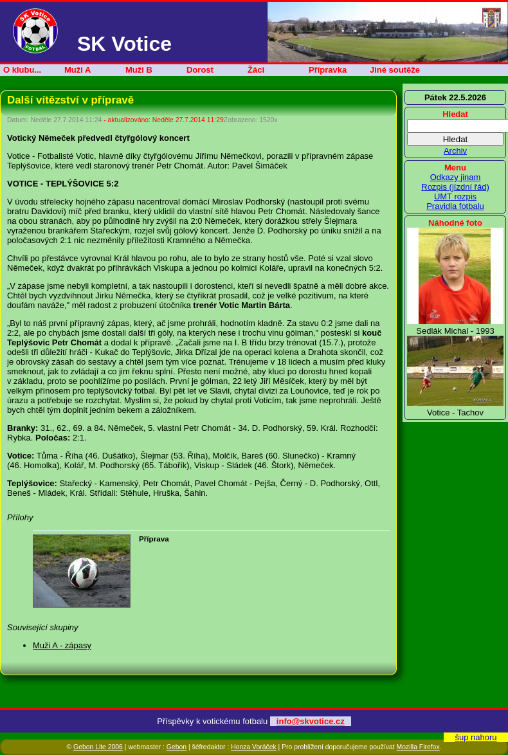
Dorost (199, 70)
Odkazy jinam (455, 177)
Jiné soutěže (395, 70)
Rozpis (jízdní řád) (455, 187)
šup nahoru (475, 737)
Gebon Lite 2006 (98, 746)
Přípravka (328, 70)
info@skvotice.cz (311, 721)
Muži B (138, 70)
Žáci (256, 70)
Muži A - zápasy (62, 645)
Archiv (455, 151)
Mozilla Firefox (418, 746)
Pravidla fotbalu (455, 206)
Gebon (176, 746)
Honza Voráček (253, 746)
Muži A (77, 70)
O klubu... (22, 70)
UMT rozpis (455, 196)
